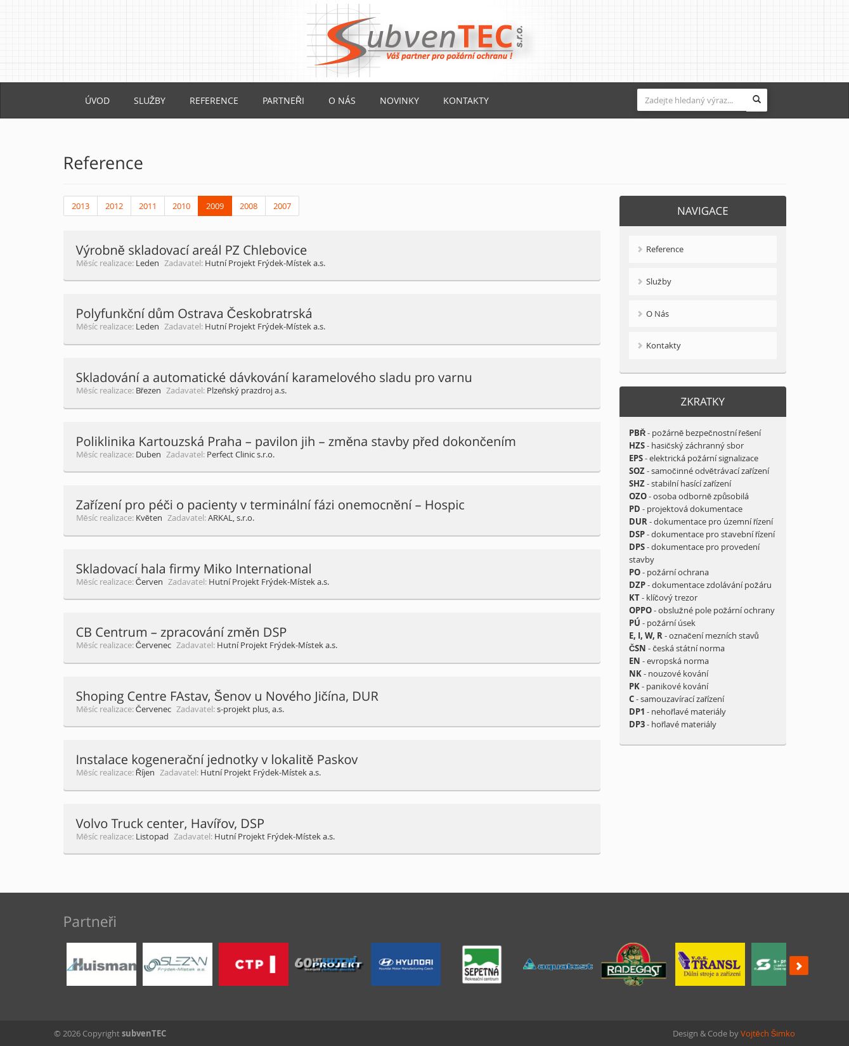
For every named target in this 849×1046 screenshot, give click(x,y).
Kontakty (466, 100)
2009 (215, 206)
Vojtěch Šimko (768, 1033)
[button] (756, 100)
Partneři (283, 100)
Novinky (399, 100)
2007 (282, 206)
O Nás (342, 100)
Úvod (97, 100)
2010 (181, 206)
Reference (214, 100)
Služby (150, 100)
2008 (248, 206)
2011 (148, 206)
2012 (114, 206)
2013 (80, 206)
